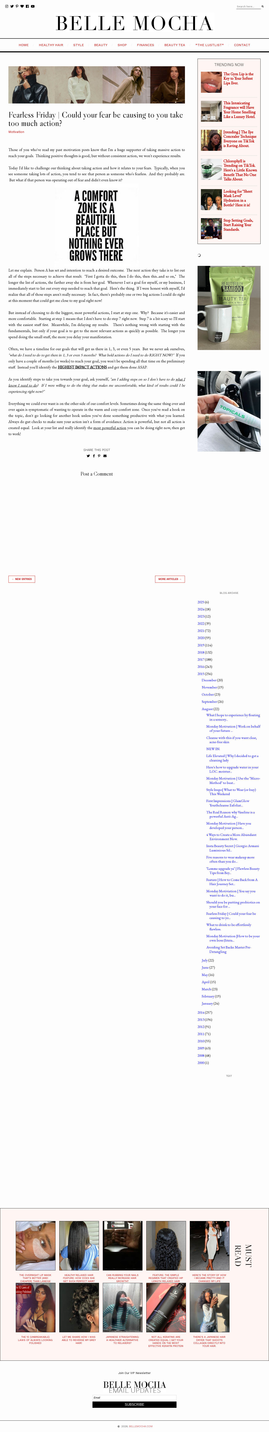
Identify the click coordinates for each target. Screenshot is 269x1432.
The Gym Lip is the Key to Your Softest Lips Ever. (238, 78)
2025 (201, 602)
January (208, 1003)
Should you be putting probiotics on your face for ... (233, 904)
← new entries (22, 579)
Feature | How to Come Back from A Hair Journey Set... (232, 881)
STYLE (78, 45)
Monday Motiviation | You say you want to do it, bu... (231, 893)
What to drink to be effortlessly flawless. (228, 926)
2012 (201, 1026)
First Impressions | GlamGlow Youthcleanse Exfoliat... (227, 802)
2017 (201, 659)
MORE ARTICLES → (170, 579)
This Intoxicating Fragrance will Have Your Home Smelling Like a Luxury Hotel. (239, 110)
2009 (201, 1048)
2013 (201, 1019)
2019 (201, 645)
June (205, 967)
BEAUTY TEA (174, 45)
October (208, 694)
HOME (24, 45)
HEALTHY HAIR (51, 45)
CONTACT (242, 45)
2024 (201, 609)
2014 (201, 1012)
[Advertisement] (96, 646)
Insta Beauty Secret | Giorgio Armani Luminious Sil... (232, 847)
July (205, 960)
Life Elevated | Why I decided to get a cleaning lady (232, 757)
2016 (201, 666)
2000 (201, 1062)
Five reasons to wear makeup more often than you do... (230, 859)
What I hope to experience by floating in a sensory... (233, 717)
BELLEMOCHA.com (141, 1426)
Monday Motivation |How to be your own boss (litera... (233, 938)
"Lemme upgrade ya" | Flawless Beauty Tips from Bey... (233, 870)
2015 (201, 673)
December (209, 680)
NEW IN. (213, 748)
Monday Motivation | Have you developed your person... (228, 825)
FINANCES (145, 45)
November (210, 687)
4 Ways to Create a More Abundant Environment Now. (231, 836)
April (206, 982)
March (207, 989)
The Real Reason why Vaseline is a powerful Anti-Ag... (230, 814)
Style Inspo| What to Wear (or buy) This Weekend (231, 791)
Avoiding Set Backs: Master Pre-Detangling (228, 949)
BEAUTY (100, 45)
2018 (201, 652)
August (208, 709)
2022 (201, 623)
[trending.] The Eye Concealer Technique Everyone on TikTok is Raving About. (239, 139)
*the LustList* (209, 45)
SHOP (122, 45)
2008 (201, 1055)
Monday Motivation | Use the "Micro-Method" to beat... (233, 780)
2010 (201, 1041)
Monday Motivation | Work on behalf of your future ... (233, 728)
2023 (201, 616)
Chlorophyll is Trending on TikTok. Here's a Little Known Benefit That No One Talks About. (240, 170)
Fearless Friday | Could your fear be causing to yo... (231, 915)
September (210, 701)
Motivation (16, 132)
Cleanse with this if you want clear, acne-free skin (231, 739)
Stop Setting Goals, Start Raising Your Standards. (238, 225)
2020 (201, 637)
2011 (201, 1034)
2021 (201, 630)
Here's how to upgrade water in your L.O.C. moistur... (232, 769)
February (208, 996)
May (205, 974)
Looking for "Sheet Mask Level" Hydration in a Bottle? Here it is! (237, 198)
